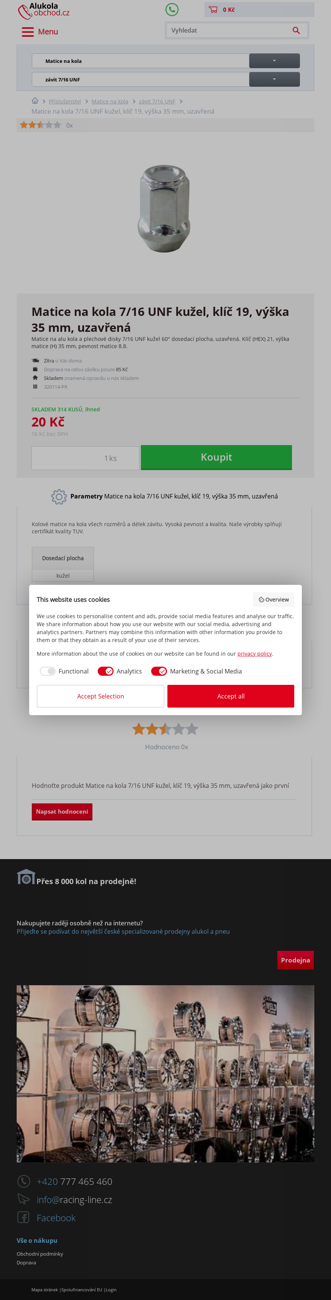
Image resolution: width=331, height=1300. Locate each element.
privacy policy (254, 653)
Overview (273, 599)
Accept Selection (100, 696)
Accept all (231, 696)
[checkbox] (63, 671)
